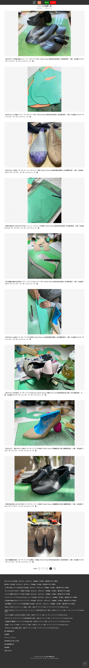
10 (54, 568)
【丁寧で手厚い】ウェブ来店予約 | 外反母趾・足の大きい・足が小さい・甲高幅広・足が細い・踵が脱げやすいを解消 (36, 587)
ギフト (39, 2)
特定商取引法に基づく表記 (11, 641)
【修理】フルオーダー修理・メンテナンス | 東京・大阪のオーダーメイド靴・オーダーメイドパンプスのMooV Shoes (36, 625)
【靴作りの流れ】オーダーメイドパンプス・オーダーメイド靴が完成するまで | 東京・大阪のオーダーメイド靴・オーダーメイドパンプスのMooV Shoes (44, 610)
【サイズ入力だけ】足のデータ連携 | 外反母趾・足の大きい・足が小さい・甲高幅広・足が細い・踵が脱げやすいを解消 (37, 591)
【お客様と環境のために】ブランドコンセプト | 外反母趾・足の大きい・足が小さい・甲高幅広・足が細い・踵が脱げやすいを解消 (40, 600)
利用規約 (6, 634)
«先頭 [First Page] (35, 568)
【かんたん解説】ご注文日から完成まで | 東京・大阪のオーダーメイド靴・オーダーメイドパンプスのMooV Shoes (35, 615)
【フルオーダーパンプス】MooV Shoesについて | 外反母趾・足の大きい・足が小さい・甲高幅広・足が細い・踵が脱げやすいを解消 (40, 597)
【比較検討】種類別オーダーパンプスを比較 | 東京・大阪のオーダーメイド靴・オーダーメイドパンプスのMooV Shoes (37, 621)
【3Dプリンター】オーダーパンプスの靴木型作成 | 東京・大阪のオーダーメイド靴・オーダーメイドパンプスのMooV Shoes (38, 618)
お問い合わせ (8, 650)
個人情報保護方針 (9, 631)
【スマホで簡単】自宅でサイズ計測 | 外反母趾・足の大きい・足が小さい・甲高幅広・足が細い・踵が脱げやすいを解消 (37, 594)
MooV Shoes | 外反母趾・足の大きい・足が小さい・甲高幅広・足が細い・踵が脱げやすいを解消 (31, 581)
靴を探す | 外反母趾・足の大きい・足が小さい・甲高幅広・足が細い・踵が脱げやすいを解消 (29, 584)
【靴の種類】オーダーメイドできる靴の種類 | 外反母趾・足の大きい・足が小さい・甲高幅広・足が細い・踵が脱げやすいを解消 (39, 604)
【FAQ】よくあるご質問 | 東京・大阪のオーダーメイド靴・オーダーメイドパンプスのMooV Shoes (31, 628)
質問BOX (47, 2)
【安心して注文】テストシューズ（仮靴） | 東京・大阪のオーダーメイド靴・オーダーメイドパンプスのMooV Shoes (36, 607)
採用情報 (6, 647)
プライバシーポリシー (10, 637)
